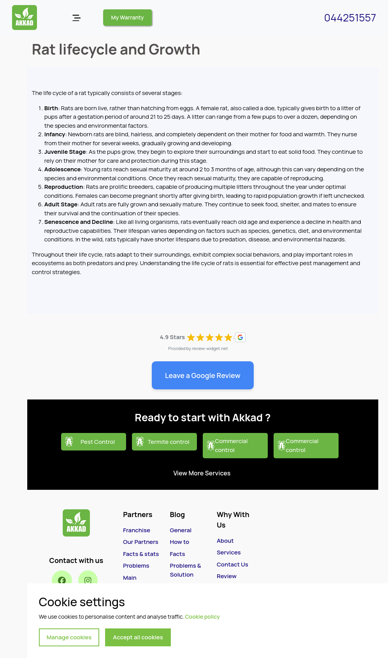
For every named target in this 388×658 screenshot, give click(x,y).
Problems (136, 565)
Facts (177, 554)
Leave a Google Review (203, 375)
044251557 (350, 17)
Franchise (136, 530)
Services (229, 552)
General (181, 530)
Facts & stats (141, 554)
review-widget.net (210, 348)
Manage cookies (69, 637)
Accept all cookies (138, 637)
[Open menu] (76, 17)
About (225, 541)
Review (227, 576)
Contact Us (232, 564)
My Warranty (127, 17)
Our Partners (140, 542)
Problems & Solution (185, 570)
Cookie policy (202, 616)
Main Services (135, 582)
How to (179, 542)
